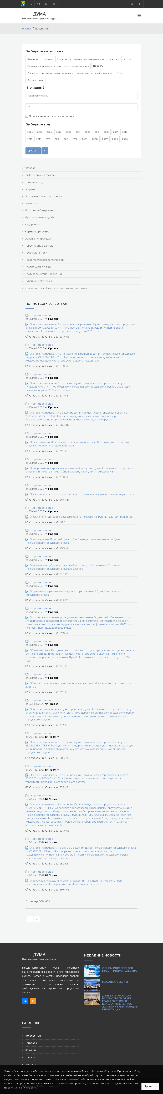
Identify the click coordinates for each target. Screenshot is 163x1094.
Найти (33, 150)
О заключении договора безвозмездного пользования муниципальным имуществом (82, 494)
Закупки (30, 189)
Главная (27, 28)
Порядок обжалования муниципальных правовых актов (58, 66)
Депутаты (31, 1043)
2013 (48, 139)
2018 (106, 132)
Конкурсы (32, 59)
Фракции (30, 1050)
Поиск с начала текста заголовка (51, 116)
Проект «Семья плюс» (38, 266)
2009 (85, 139)
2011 (66, 139)
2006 (115, 139)
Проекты (98, 66)
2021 (78, 132)
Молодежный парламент (40, 210)
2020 (87, 132)
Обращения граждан (38, 238)
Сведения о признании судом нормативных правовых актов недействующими (70, 73)
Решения (114, 59)
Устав (120, 73)
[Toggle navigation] (139, 16)
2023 (59, 132)
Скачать (50, 336)
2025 (39, 132)
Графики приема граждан (40, 175)
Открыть (34, 336)
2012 (57, 139)
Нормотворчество (41, 315)
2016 (124, 132)
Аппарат (30, 168)
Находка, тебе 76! (115, 981)
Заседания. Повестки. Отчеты (43, 196)
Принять (150, 1086)
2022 (68, 132)
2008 (95, 139)
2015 (29, 139)
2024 (49, 132)
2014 (38, 139)
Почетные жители (36, 252)
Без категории (35, 80)
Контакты (48, 59)
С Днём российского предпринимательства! (119, 969)
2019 (97, 132)
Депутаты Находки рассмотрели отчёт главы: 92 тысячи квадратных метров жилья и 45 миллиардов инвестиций (120, 1002)
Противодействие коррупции (43, 274)
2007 (105, 139)
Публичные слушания (38, 281)
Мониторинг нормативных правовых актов (80, 59)
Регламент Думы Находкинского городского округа (57, 288)
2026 (30, 132)
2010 (75, 139)
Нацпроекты (32, 224)
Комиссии (31, 203)
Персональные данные (39, 245)
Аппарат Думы (34, 1035)
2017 (115, 132)
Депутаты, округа (35, 182)
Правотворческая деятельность (44, 259)
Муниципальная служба (39, 217)
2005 (125, 139)
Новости (30, 1057)
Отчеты (127, 59)
